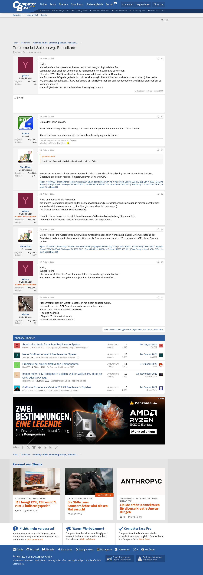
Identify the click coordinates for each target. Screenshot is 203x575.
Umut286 (26, 367)
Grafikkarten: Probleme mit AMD (60, 367)
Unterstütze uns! (157, 10)
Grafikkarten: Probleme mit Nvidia (60, 357)
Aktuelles (17, 14)
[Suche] (158, 4)
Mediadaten (40, 560)
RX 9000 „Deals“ (80, 10)
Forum (109, 4)
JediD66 (25, 357)
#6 (162, 262)
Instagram (106, 549)
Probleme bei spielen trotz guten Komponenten (50, 364)
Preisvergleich (94, 4)
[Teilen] (158, 59)
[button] (23, 15)
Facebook (66, 549)
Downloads (77, 4)
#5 (162, 230)
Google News (86, 549)
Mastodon (124, 549)
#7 (162, 297)
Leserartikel (32, 14)
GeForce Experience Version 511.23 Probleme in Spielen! (57, 387)
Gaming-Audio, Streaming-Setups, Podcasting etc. (67, 348)
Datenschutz (18, 563)
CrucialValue (152, 390)
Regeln (43, 14)
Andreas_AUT (151, 377)
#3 (162, 150)
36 (122, 517)
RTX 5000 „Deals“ (61, 10)
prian (155, 367)
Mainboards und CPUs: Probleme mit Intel (68, 381)
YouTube (150, 549)
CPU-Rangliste (138, 10)
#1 (162, 59)
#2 (162, 117)
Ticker (43, 4)
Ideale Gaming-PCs (100, 10)
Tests (53, 4)
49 (18, 510)
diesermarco (27, 390)
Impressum (18, 560)
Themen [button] (63, 4)
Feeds (19, 549)
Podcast (45, 10)
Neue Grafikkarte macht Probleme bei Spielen (49, 354)
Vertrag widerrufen (57, 560)
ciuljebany (26, 381)
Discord (34, 549)
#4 (162, 194)
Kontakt (29, 560)
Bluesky (50, 549)
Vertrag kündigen (76, 560)
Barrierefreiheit (93, 560)
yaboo (18, 52)
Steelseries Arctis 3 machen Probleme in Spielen (51, 344)
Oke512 (25, 348)
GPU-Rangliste (120, 10)
